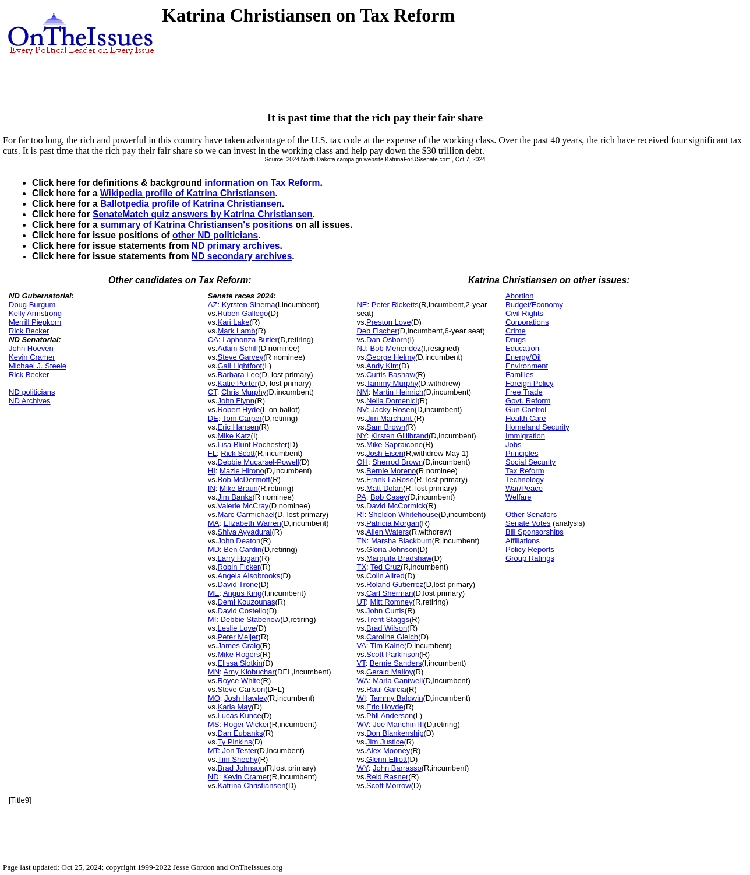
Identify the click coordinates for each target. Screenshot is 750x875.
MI (212, 619)
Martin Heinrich (398, 392)
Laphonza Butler (250, 339)
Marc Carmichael (245, 514)
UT (361, 602)
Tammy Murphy (392, 383)
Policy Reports (529, 549)
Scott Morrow (388, 785)
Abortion (519, 295)
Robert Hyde (238, 409)
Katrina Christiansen (251, 785)
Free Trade (524, 392)
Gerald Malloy (389, 671)
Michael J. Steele (37, 365)
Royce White (238, 680)
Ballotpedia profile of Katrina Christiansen (191, 204)
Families (519, 374)
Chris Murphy (243, 392)
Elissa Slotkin (239, 663)
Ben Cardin (242, 549)
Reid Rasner (387, 776)
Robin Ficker (238, 567)
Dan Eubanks (240, 733)
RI (360, 514)
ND (213, 776)
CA (213, 339)
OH (362, 462)
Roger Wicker (247, 724)
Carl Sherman (389, 593)
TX (361, 567)
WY (362, 768)
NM (362, 392)
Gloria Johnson (391, 549)
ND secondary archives (242, 256)
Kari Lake (233, 322)
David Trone (237, 584)
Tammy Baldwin (396, 698)
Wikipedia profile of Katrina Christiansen (187, 193)
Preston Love (388, 322)
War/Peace (524, 488)
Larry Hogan (238, 558)
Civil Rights (524, 313)
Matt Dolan (384, 488)
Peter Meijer (237, 636)
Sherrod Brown (397, 462)
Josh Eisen (385, 453)
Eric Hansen (238, 427)
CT (212, 392)
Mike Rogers (238, 654)
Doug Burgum (32, 304)
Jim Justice (385, 741)
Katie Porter (237, 383)
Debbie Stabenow (251, 619)
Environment (526, 365)
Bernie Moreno (391, 470)
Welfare (518, 497)
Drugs (515, 339)
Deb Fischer (376, 330)
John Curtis (385, 610)
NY (361, 435)
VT (360, 663)
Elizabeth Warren (252, 523)
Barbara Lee (238, 374)
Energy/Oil (523, 357)
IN (211, 488)
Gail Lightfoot (239, 365)
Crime (515, 330)
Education (522, 348)
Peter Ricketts (395, 304)
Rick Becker (29, 330)
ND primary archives (236, 246)
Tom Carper (242, 418)
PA (361, 497)
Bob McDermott (243, 479)
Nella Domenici (391, 400)
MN (214, 671)
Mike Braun (239, 488)
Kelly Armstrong (35, 313)
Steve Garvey (240, 357)
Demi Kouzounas (246, 602)
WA (362, 680)
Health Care (525, 418)
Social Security (530, 462)
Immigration (525, 435)
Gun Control (525, 409)
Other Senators (531, 514)
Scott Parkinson (392, 654)
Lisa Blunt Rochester (252, 444)
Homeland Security (537, 427)
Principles (521, 453)
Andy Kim (382, 365)
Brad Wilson (386, 628)
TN (361, 540)
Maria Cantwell (398, 680)
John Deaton (238, 540)
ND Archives (30, 400)
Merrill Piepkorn (35, 322)
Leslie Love (236, 628)
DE (213, 418)
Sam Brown (385, 427)
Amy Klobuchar (249, 671)
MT (213, 750)
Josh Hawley (245, 698)
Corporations (527, 322)
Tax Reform (524, 470)
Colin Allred (385, 575)
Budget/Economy (534, 304)
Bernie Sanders (396, 663)
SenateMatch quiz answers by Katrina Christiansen (203, 214)
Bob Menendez (395, 348)
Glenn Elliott (386, 759)
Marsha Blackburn (401, 540)
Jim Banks (234, 497)
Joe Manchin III (398, 724)
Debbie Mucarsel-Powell (258, 462)
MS (214, 724)
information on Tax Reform (262, 183)
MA (214, 523)
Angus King (242, 593)
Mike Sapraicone (394, 444)
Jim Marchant (390, 418)
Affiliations (522, 540)
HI (211, 470)
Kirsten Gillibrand (400, 435)
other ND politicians (215, 235)
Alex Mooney (388, 750)
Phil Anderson (389, 715)
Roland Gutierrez (394, 584)
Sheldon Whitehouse (403, 514)
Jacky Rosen (392, 409)
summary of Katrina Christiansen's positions (196, 225)
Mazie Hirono (242, 470)
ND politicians (32, 392)
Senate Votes (527, 523)
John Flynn (235, 400)
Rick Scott (238, 453)
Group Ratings (529, 558)
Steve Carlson (241, 689)
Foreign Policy (529, 383)
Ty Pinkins (234, 741)
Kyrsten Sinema (248, 304)
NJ (361, 348)
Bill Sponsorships (534, 532)
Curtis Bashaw (390, 374)
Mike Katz (233, 435)
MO (214, 698)
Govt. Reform (527, 400)
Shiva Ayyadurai (244, 532)
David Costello (241, 610)
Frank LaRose (390, 479)
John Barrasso (397, 768)
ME (214, 593)
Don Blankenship (394, 733)
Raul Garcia (386, 689)
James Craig (238, 645)
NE (361, 304)
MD (214, 549)
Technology (524, 479)
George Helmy (390, 357)
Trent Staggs (387, 619)
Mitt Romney (391, 602)
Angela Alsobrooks (248, 575)
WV (362, 724)
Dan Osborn (386, 339)
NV (361, 409)
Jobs (513, 444)
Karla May (234, 706)
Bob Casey (389, 497)
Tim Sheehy (237, 759)
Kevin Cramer (32, 357)
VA (361, 645)
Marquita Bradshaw (398, 558)
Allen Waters (387, 532)
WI (361, 698)
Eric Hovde (385, 706)
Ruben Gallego (242, 313)
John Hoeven (31, 348)
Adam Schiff (237, 348)
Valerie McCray (242, 505)
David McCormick (396, 505)
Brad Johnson (240, 768)
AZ (213, 304)
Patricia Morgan (392, 523)
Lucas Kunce (239, 715)
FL (212, 453)
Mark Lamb (236, 330)
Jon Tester (239, 750)
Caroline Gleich (392, 636)
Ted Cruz (385, 567)
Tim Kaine (387, 645)
